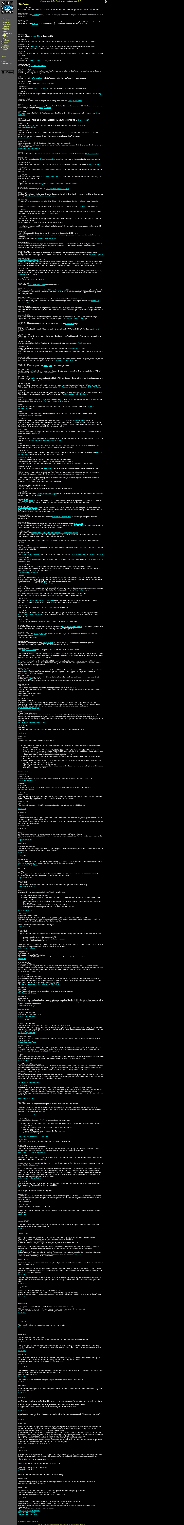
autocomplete (26, 1141)
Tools (4, 35)
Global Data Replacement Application (31, 722)
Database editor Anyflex (26, 661)
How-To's (5, 28)
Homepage (6, 19)
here (29, 679)
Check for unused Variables (50, 159)
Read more (22, 852)
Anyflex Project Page (25, 840)
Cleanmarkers (79, 590)
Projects (5, 42)
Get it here (22, 733)
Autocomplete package (26, 886)
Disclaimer (5, 40)
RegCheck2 (69, 324)
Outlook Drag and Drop (64, 310)
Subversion (6, 26)
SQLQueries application (37, 66)
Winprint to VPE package (31, 554)
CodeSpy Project (46, 621)
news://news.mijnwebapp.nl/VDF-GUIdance (34, 1443)
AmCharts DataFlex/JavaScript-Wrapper (40, 196)
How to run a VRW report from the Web (47, 401)
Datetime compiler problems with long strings (45, 440)
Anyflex (34, 371)
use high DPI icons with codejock (57, 189)
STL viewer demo (24, 138)
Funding (5, 48)
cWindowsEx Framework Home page (31, 1152)
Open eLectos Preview (26, 1512)
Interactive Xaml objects (27, 127)
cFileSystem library (47, 83)
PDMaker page (23, 825)
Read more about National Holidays (74, 394)
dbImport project (27, 501)
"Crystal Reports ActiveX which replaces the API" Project (38, 984)
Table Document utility (41, 88)
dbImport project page (26, 1098)
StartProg (21, 274)
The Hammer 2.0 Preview (27, 1514)
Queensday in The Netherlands (29, 1157)
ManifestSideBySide (75, 318)
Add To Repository (45, 583)
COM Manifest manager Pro (28, 260)
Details (20, 1471)
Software (5, 31)
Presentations (7, 33)
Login (4, 56)
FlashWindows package (30, 547)
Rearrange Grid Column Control (29, 971)
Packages (5, 29)
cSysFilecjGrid (78, 420)
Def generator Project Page (28, 865)
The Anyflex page (24, 1201)
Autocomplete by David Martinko (30, 1178)
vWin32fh (35, 15)
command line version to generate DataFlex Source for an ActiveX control (50, 184)
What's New (6, 21)
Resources (6, 36)
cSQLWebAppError (96, 255)
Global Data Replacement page (29, 1082)
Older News (7, 24)
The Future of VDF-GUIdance (29, 1511)
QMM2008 (60, 595)
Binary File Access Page (27, 1042)
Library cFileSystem (75, 101)
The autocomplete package (28, 1115)
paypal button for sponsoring (72, 463)
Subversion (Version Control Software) (40, 600)
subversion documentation (32, 559)
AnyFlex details (23, 771)
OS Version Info (34, 433)
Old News (6, 23)
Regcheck (25, 670)
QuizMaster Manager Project (28, 708)
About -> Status (48, 213)
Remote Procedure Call (64, 360)
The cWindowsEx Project (27, 993)
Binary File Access (28, 650)
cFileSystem (48, 53)
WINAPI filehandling (92, 154)
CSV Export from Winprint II (28, 572)
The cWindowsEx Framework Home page (33, 1136)
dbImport (95, 329)
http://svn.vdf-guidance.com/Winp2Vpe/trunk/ (87, 554)
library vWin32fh (45, 108)
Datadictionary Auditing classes (45, 239)
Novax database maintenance (29, 149)
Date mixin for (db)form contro (29, 1071)
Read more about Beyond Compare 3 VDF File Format (81, 387)
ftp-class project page (26, 789)
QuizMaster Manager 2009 (27, 508)
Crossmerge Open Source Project (30, 614)
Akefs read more (24, 926)
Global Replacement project (47, 494)
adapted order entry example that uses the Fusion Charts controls (54, 533)
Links (4, 38)
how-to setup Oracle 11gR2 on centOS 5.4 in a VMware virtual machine (61, 445)
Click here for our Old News (28, 1522)
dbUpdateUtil (47, 653)
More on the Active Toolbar (27, 1187)
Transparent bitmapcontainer (28, 415)
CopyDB (42, 10)
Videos (4, 49)
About (4, 44)
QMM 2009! (78, 524)
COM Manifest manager (27, 279)
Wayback (5, 46)
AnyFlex (37, 36)
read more (22, 959)
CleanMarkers (39, 247)
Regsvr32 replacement (26, 1016)
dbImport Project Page (26, 695)
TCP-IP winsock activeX (27, 780)
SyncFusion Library (35, 60)
